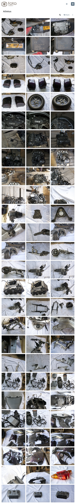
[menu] (72, 4)
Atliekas (7, 11)
